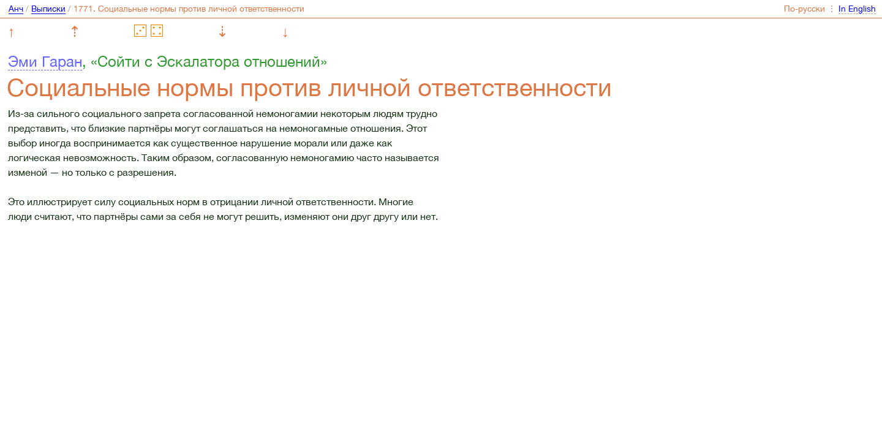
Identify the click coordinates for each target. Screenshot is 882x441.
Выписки (48, 8)
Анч (16, 8)
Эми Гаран (45, 61)
